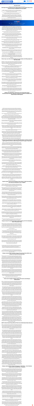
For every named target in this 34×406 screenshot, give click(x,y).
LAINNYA (26, 3)
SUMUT (19, 3)
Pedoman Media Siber (16, 23)
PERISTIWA (13, 3)
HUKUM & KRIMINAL (9, 3)
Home (1, 3)
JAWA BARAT (22, 3)
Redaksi (12, 23)
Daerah (6, 3)
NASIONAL (4, 3)
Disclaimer (20, 23)
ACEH (18, 3)
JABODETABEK (15, 3)
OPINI (24, 3)
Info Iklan (24, 23)
